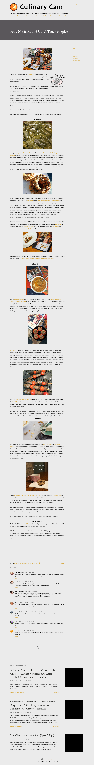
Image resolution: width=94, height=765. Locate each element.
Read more (56, 692)
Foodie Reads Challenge (49, 15)
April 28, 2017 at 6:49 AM (31, 591)
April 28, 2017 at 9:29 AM (28, 602)
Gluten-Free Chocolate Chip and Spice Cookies (27, 495)
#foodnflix (75, 56)
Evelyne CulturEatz (19, 591)
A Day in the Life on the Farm (22, 611)
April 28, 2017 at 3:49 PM (28, 621)
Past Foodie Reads (63, 15)
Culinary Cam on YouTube (32, 15)
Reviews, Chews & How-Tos (23, 399)
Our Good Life (57, 495)
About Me (19, 15)
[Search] (77, 4)
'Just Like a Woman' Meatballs (27, 258)
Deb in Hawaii (18, 621)
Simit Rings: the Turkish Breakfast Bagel (48, 200)
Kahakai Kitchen (26, 524)
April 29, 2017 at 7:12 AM (30, 630)
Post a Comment (20, 692)
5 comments (18, 726)
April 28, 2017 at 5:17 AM (28, 572)
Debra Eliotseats (19, 630)
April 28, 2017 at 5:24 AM (28, 581)
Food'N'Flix (31, 74)
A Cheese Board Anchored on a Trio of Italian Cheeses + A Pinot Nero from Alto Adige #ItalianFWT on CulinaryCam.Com (33, 673)
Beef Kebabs (15, 401)
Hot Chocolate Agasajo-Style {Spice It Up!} (32, 735)
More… (74, 15)
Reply (16, 578)
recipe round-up (76, 60)
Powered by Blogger (47, 759)
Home (11, 15)
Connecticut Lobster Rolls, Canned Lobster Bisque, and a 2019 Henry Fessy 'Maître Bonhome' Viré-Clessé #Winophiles (32, 705)
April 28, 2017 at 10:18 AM (36, 611)
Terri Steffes (18, 581)
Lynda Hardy (18, 602)
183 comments (19, 753)
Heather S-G (18, 572)
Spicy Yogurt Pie (47, 444)
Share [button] (74, 48)
